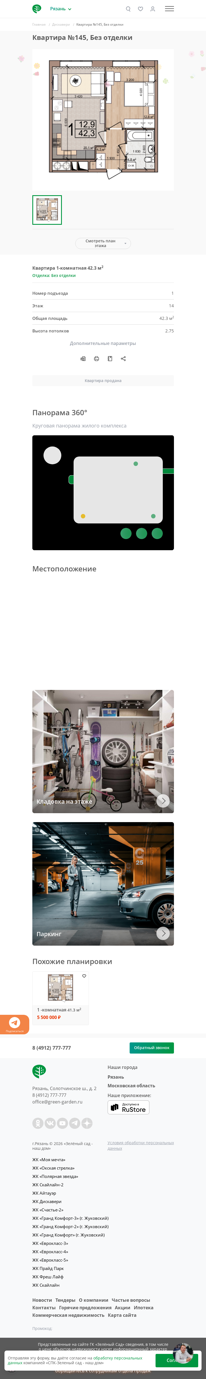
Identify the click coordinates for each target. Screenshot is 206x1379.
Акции (122, 1308)
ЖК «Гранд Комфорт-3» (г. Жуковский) (70, 1218)
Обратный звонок (151, 1047)
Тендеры (65, 1300)
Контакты (44, 1308)
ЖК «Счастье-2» (47, 1210)
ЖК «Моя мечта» (48, 1159)
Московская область (131, 1086)
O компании (93, 1300)
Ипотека (144, 1308)
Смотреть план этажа (100, 243)
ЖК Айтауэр (44, 1193)
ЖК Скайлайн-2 (48, 1184)
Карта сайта (122, 1315)
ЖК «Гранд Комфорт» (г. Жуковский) (68, 1235)
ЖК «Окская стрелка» (53, 1168)
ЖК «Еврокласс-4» (50, 1251)
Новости (42, 1300)
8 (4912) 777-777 (51, 1047)
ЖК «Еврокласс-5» (50, 1260)
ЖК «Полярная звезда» (55, 1176)
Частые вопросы (131, 1300)
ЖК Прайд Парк (48, 1268)
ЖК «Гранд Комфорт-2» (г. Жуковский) (70, 1226)
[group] (103, 120)
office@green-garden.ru (57, 1102)
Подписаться (14, 1025)
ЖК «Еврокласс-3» (50, 1243)
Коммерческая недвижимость (68, 1315)
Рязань (116, 1077)
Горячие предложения (85, 1308)
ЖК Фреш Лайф (48, 1276)
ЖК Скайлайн (46, 1285)
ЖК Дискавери (47, 1201)
